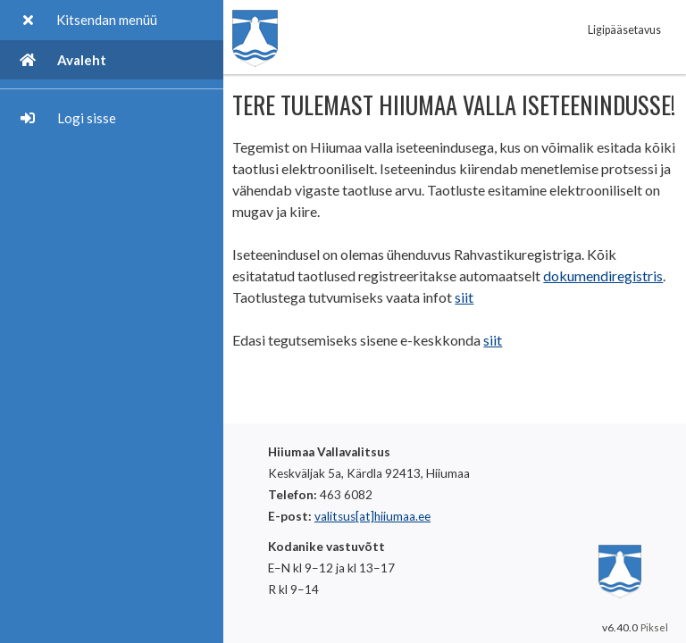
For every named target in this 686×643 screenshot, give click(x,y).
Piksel (654, 627)
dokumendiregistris (603, 275)
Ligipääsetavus (624, 30)
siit (464, 296)
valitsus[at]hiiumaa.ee (372, 516)
